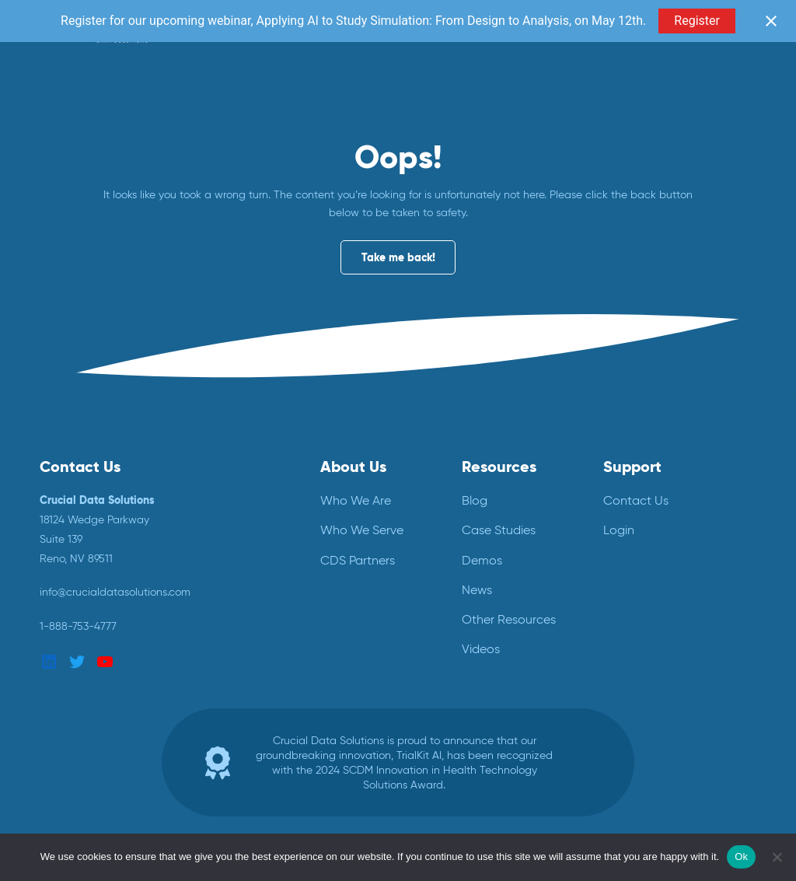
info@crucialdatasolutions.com (115, 592)
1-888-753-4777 (78, 626)
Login (618, 530)
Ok (741, 856)
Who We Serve (361, 530)
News (477, 589)
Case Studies (499, 530)
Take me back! (398, 257)
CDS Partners (357, 560)
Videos (481, 649)
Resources (499, 466)
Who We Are (355, 500)
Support (632, 466)
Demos (482, 560)
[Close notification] (771, 21)
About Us (353, 466)
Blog (474, 500)
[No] (776, 857)
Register (697, 20)
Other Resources (509, 619)
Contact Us (636, 500)
